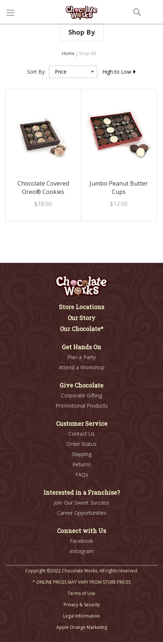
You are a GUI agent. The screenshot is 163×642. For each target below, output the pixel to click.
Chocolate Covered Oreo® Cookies (43, 187)
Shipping (81, 454)
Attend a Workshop (82, 367)
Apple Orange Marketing (81, 627)
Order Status (81, 443)
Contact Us (81, 433)
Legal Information (81, 616)
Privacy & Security (82, 605)
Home (69, 53)
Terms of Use (81, 593)
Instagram (81, 551)
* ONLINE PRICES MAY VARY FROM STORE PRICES (81, 582)
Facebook (81, 540)
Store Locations (81, 307)
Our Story (81, 318)
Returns (81, 464)
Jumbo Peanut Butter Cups (119, 187)
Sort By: (36, 71)
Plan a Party (81, 357)
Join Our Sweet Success (81, 502)
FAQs (81, 474)
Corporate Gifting (81, 395)
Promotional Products (82, 405)
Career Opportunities (81, 512)
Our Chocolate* (81, 328)
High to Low (119, 71)
